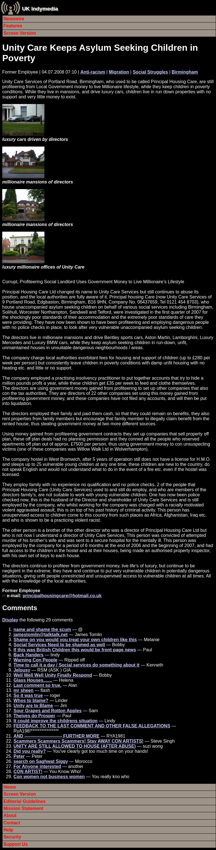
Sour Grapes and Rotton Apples (48, 710)
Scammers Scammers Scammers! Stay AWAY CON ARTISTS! (78, 741)
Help (8, 829)
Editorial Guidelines (24, 801)
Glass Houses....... (33, 680)
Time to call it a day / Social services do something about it (77, 665)
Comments (19, 608)
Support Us (15, 844)
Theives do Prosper (34, 715)
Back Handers (29, 654)
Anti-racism (92, 72)
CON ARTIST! (28, 771)
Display (10, 619)
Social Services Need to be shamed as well (59, 644)
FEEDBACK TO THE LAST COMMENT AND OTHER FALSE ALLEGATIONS (92, 725)
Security (12, 836)
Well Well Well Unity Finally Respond (53, 675)
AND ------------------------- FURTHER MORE (57, 736)
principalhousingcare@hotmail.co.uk (62, 595)
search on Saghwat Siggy (41, 761)
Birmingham (185, 72)
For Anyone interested (37, 766)
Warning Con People (35, 660)
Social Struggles (150, 72)
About (9, 815)
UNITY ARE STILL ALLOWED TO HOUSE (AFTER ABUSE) (75, 746)
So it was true (28, 695)
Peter (19, 756)
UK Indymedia (40, 9)
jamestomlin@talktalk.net (41, 634)
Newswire (13, 18)
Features (12, 25)
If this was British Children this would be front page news (75, 649)
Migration (119, 72)
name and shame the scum (42, 629)
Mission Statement (23, 808)
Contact (11, 822)
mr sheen (23, 690)
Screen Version (19, 33)
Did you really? (30, 751)
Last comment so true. (38, 685)
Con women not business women (49, 776)
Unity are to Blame (33, 705)
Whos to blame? (31, 700)
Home (9, 787)
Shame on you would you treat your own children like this (75, 639)
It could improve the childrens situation (56, 720)
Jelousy (22, 670)
